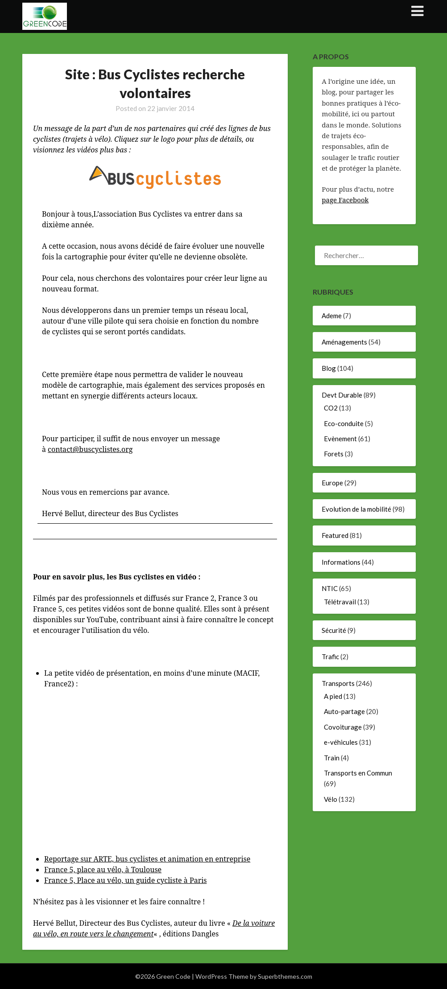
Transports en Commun (358, 773)
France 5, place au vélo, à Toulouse (102, 869)
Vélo (330, 799)
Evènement (340, 439)
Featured (335, 535)
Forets (334, 454)
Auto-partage (344, 711)
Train (331, 758)
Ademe (332, 316)
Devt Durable (342, 395)
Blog (329, 368)
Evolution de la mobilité (356, 509)
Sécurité (334, 630)
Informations (341, 562)
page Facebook (345, 199)
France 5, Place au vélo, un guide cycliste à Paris (125, 880)
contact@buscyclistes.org (90, 449)
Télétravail (340, 602)
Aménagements (344, 342)
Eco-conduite (344, 423)
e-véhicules (341, 742)
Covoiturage (343, 727)
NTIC (330, 588)
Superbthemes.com (285, 976)
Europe (332, 483)
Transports (338, 683)
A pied (333, 696)
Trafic (330, 656)
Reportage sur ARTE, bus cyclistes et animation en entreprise (147, 859)
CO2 (331, 408)
